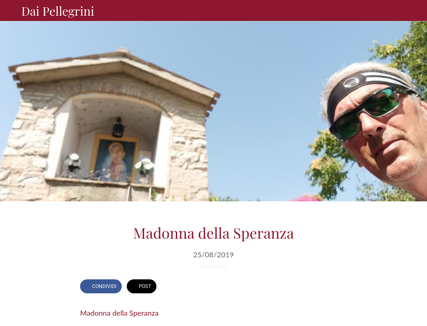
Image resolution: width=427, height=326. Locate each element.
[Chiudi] (11, 11)
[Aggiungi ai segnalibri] (323, 287)
